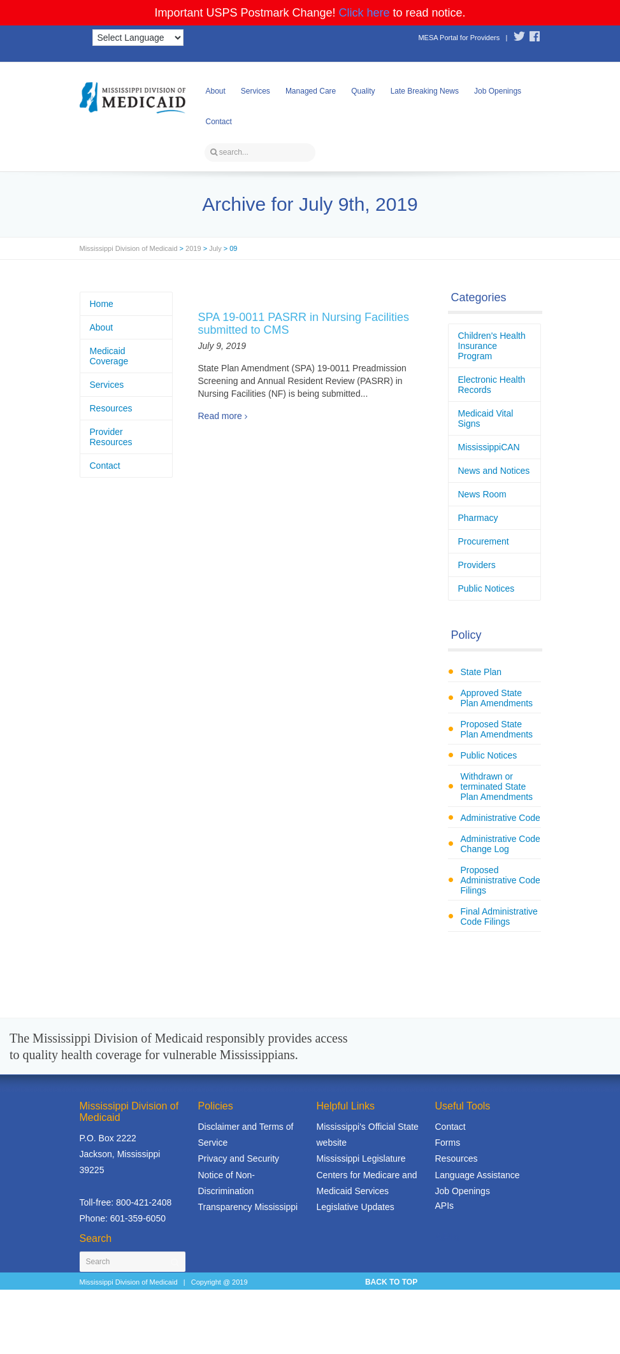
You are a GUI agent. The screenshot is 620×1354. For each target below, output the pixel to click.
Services (255, 91)
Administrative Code (500, 818)
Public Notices (486, 588)
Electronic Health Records (492, 384)
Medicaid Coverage (109, 356)
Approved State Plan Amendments (497, 698)
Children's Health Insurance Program (492, 346)
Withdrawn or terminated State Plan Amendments (497, 786)
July (215, 248)
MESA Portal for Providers (459, 37)
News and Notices (494, 471)
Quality (363, 91)
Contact (219, 121)
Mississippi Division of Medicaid (129, 248)
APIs (444, 1206)
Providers (477, 565)
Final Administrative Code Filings (499, 916)
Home (101, 304)
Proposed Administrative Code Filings (500, 880)
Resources (111, 408)
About (216, 91)
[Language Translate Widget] (138, 37)
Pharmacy (478, 518)
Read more (220, 416)
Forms (448, 1142)
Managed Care (310, 91)
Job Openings (497, 91)
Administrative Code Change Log (500, 844)
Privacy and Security (239, 1158)
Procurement (483, 541)
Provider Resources (111, 437)
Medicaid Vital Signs (486, 418)
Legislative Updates (355, 1207)
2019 (193, 248)
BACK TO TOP (391, 1282)
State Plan (481, 672)
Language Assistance (477, 1175)
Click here (364, 12)
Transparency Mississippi (248, 1207)
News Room (482, 494)
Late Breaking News (425, 91)
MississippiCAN (489, 447)
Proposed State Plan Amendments (497, 729)
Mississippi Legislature (361, 1158)
